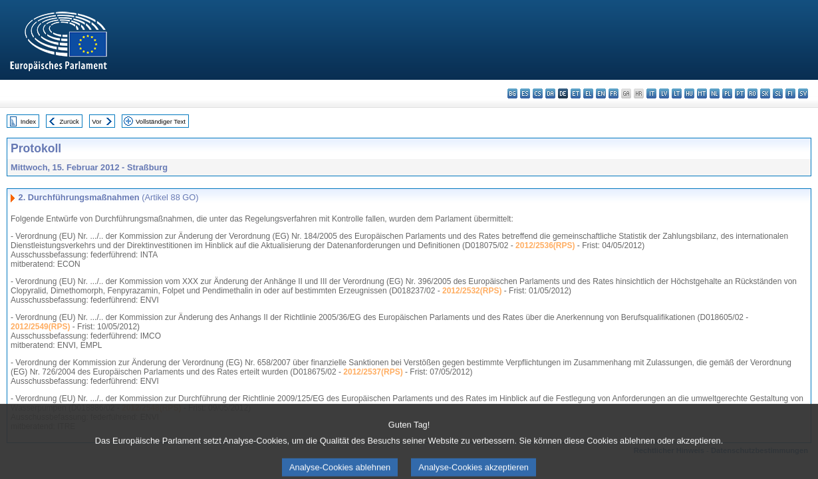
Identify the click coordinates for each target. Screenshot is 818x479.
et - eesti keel (576, 93)
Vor (96, 121)
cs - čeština (538, 93)
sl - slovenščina (778, 93)
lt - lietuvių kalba (677, 93)
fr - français (613, 93)
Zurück (69, 121)
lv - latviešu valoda (664, 93)
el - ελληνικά (588, 93)
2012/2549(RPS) (40, 326)
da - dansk (550, 93)
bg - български (512, 93)
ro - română (752, 93)
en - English (601, 93)
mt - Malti (702, 93)
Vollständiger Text (161, 121)
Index (28, 121)
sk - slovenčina (765, 93)
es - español (525, 93)
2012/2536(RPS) (545, 245)
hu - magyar (689, 93)
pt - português (740, 93)
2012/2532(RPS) (471, 290)
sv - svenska (803, 93)
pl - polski (727, 93)
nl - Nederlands (715, 93)
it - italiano (651, 93)
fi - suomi (790, 93)
